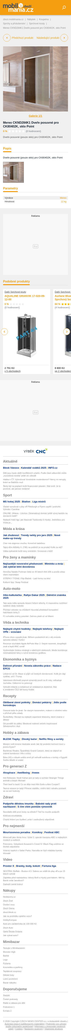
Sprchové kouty (37, 23)
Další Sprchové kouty (15, 292)
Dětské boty (8, 975)
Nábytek (31, 19)
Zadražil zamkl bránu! (13, 884)
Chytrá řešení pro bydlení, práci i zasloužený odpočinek (28, 819)
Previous (4, 331)
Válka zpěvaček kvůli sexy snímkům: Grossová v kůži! (28, 551)
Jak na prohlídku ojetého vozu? (17, 916)
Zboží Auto (8, 928)
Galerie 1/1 (35, 115)
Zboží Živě (8, 901)
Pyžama (7, 963)
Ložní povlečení (10, 979)
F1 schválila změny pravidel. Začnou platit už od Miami (28, 616)
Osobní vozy (9, 904)
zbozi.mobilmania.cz (13, 19)
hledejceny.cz (9, 897)
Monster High (9, 952)
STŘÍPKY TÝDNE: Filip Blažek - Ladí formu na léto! (27, 578)
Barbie (6, 956)
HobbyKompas (10, 920)
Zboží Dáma (8, 908)
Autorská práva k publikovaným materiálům (24, 1024)
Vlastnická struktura (53, 1029)
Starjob (6, 995)
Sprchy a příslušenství (14, 23)
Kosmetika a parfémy (13, 967)
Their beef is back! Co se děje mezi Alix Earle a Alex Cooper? (31, 784)
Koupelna (44, 19)
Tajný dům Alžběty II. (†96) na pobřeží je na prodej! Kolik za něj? (32, 547)
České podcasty (10, 999)
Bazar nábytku (9, 983)
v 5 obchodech (13, 371)
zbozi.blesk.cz (9, 912)
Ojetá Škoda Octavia (12, 931)
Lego (5, 960)
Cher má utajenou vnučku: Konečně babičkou (24, 543)
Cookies (19, 1029)
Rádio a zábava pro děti (14, 1003)
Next (67, 331)
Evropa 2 (7, 1011)
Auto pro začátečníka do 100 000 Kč (20, 924)
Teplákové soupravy (12, 971)
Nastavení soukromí (33, 1029)
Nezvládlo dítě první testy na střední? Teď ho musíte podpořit (31, 812)
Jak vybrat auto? (10, 935)
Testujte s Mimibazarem (14, 948)
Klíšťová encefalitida (12, 816)
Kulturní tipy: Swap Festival (15, 582)
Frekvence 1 (9, 1007)
